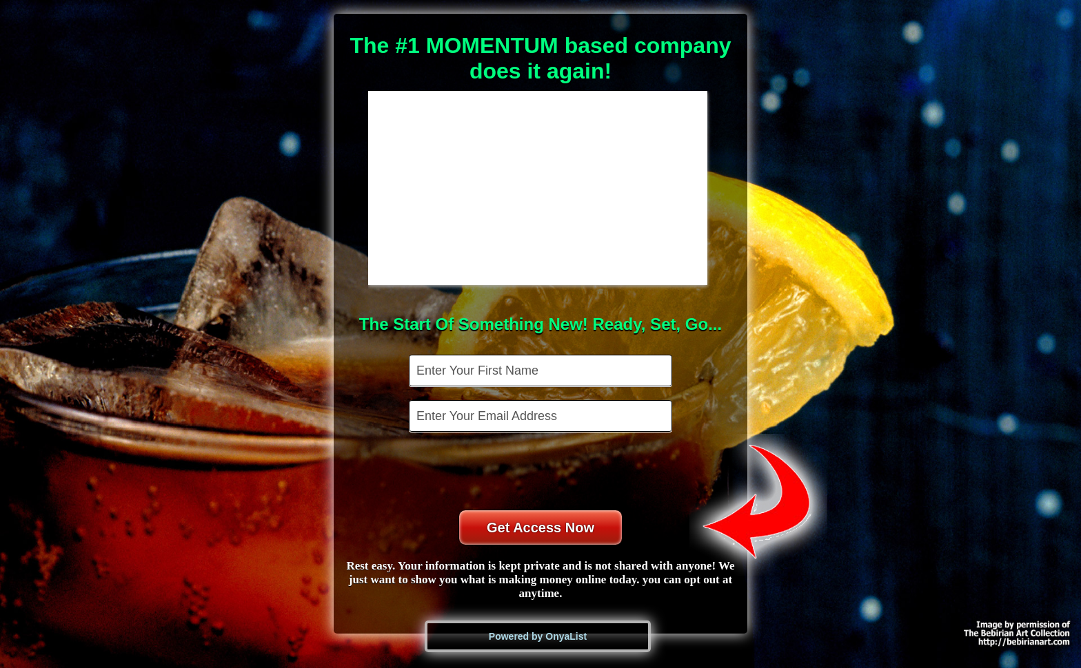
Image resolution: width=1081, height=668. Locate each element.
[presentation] (542, 472)
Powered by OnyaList (538, 636)
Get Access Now (540, 527)
